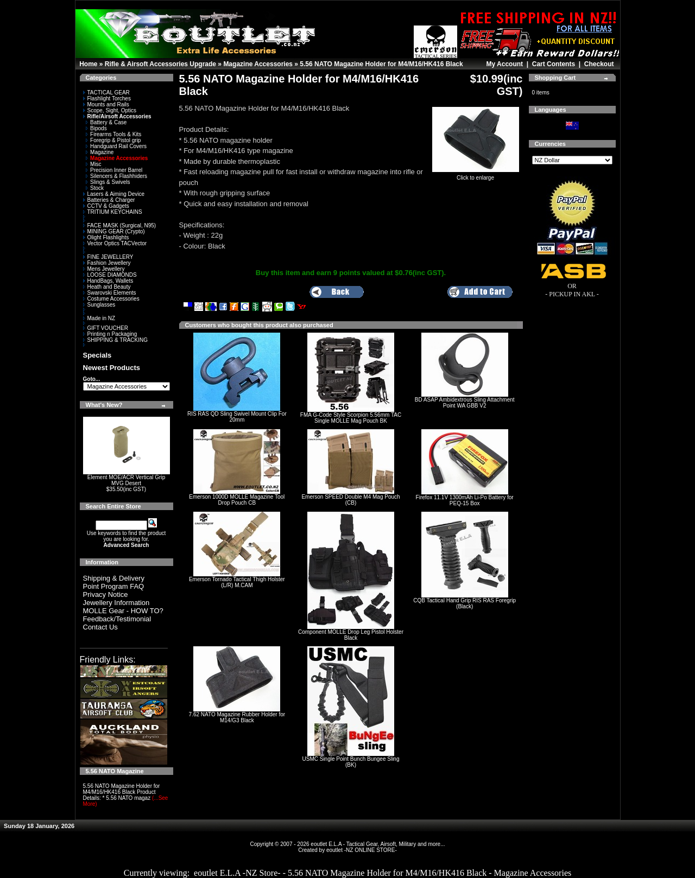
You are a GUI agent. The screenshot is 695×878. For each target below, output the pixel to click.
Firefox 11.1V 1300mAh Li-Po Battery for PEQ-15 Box (465, 500)
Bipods (96, 128)
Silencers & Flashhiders (116, 176)
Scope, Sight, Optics (110, 110)
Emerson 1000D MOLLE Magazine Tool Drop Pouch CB (237, 500)
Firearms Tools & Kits (113, 134)
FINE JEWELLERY (108, 257)
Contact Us (100, 627)
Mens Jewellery (104, 269)
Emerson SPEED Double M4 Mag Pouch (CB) (350, 500)
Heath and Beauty (107, 287)
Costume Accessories (111, 299)
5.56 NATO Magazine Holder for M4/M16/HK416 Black (381, 64)
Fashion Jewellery (107, 263)
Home (88, 64)
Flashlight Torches (107, 98)
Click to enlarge (475, 175)
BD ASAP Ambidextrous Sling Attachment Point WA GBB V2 (465, 403)
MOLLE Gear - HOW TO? (123, 611)
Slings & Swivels (108, 182)
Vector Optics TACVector (115, 243)
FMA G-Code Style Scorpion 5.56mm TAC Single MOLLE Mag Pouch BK (350, 418)
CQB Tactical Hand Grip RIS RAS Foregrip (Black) (464, 603)
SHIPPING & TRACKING (115, 340)
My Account (504, 64)
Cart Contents (553, 64)
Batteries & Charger (109, 200)
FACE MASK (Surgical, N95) (119, 225)
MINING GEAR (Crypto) (114, 231)
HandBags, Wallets (108, 281)
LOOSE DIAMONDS (110, 275)
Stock (95, 188)
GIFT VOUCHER (105, 328)
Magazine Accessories (258, 64)
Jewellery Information (116, 603)
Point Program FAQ (113, 586)
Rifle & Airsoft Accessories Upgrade (160, 64)
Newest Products (111, 368)
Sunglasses (99, 305)
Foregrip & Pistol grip (113, 140)
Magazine (99, 152)
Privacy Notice (105, 594)
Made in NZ (99, 318)
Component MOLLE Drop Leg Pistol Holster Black (350, 635)
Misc (94, 164)
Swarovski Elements (109, 293)
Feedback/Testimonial (117, 619)
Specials (97, 355)
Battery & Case (106, 122)
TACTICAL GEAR (106, 93)
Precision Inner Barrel (114, 170)
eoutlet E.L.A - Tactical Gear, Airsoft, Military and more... (378, 844)
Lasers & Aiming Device (114, 194)
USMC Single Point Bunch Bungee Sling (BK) (350, 762)
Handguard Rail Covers (116, 146)
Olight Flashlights (106, 237)
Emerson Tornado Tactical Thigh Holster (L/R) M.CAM (237, 582)
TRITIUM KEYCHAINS (112, 212)
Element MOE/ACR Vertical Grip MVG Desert (126, 480)
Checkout (599, 64)
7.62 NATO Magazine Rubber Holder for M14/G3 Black (237, 717)
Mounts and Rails (106, 104)
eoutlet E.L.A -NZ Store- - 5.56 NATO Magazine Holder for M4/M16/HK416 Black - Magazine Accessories (382, 872)
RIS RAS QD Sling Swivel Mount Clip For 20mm (237, 417)
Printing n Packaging (110, 334)
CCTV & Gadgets (106, 206)
